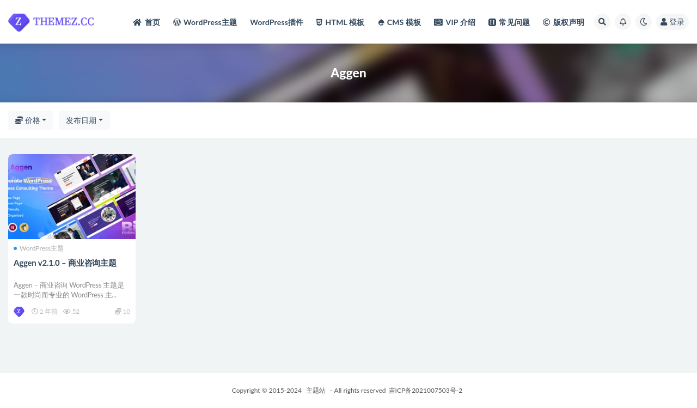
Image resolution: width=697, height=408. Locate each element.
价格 (27, 120)
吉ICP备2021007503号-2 (426, 390)
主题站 (316, 390)
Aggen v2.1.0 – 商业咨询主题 (65, 262)
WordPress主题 (39, 248)
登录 (672, 21)
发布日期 (81, 120)
